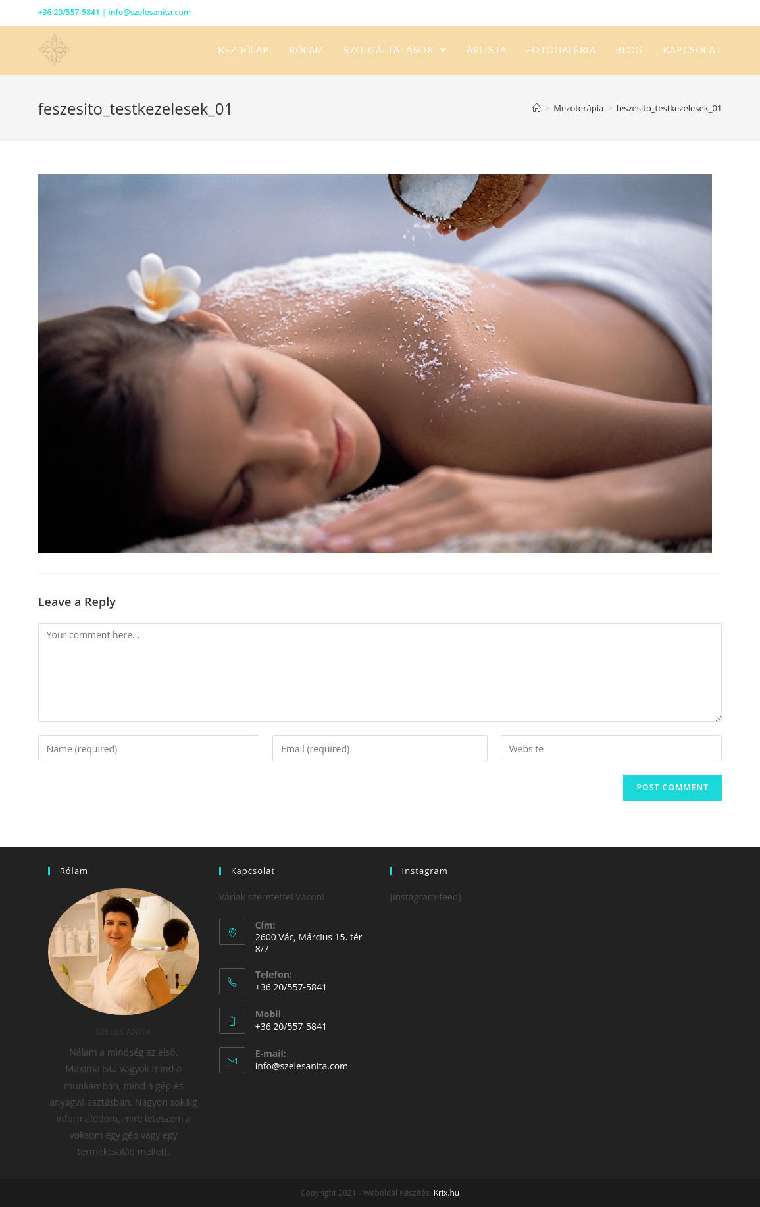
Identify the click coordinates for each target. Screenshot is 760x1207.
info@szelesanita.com (150, 12)
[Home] (536, 108)
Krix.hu (446, 1192)
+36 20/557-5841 (69, 12)
